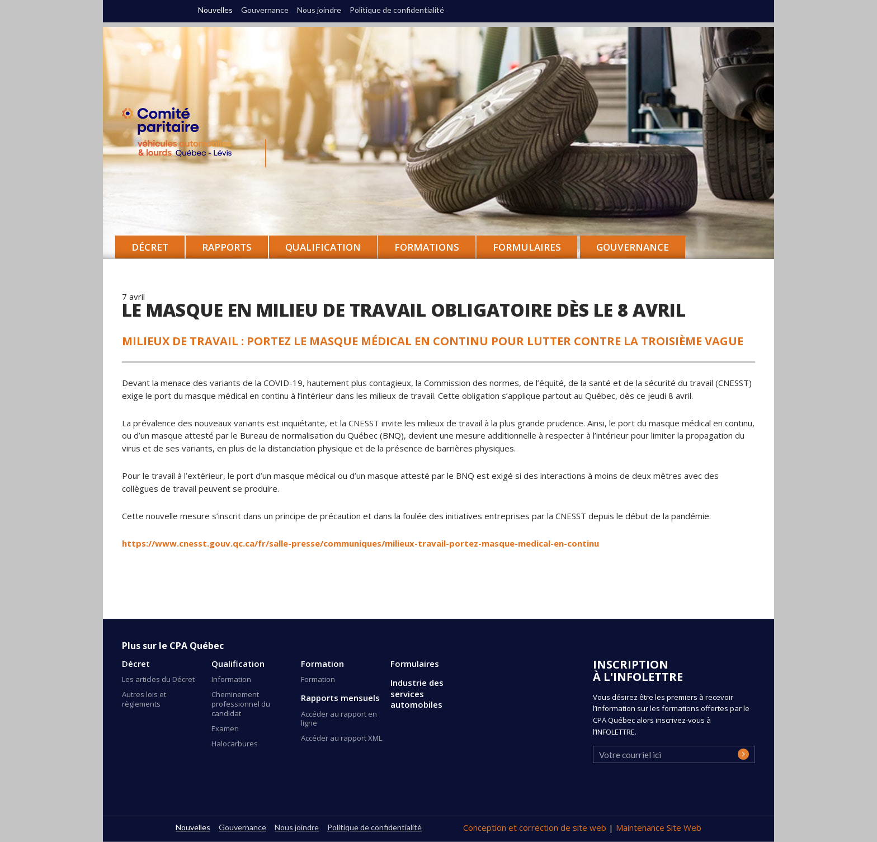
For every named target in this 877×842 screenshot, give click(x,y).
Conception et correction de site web (536, 827)
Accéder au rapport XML (341, 738)
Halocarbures (234, 743)
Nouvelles (215, 10)
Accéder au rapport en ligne (339, 718)
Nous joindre (319, 10)
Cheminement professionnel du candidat (240, 703)
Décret (136, 663)
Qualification (238, 663)
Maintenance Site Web (658, 827)
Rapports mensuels (340, 698)
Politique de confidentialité (397, 10)
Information (231, 679)
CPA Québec (183, 134)
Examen (225, 728)
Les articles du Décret (158, 679)
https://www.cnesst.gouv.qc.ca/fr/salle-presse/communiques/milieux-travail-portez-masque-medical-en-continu (360, 543)
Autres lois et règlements (144, 699)
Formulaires (414, 663)
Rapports (227, 247)
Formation (322, 663)
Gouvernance (632, 247)
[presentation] (678, 788)
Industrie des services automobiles (417, 694)
